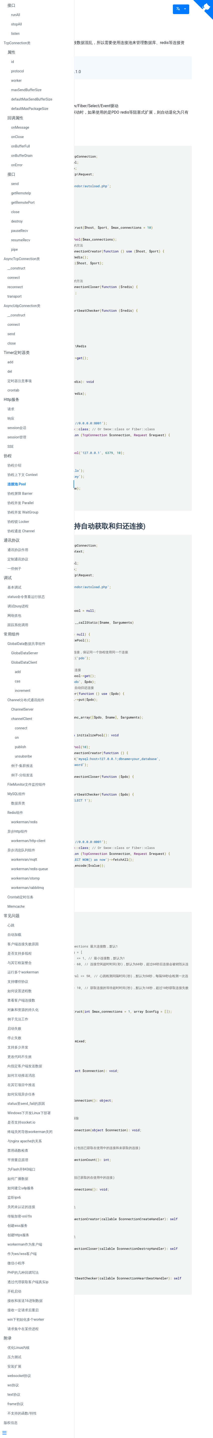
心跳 (10, 925)
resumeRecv (20, 240)
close (15, 212)
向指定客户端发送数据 (24, 1066)
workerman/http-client (28, 841)
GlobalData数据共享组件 (26, 644)
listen (15, 34)
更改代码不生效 (19, 1057)
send (15, 184)
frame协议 (15, 1404)
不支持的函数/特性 (22, 1413)
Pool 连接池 (109, 29)
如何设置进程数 (19, 991)
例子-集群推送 (22, 766)
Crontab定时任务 (20, 897)
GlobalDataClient (24, 662)
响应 (10, 418)
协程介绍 (14, 465)
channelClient (21, 719)
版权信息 (11, 1423)
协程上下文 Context (22, 475)
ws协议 (13, 1385)
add (10, 362)
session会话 (16, 428)
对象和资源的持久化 (23, 1010)
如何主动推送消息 (21, 1075)
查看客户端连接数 (21, 1000)
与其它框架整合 (19, 963)
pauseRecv (19, 231)
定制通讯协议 (17, 559)
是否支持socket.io (21, 1122)
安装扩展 (14, 1366)
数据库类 (18, 803)
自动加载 (14, 935)
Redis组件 (15, 813)
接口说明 (102, 995)
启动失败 (14, 1028)
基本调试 (14, 587)
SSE (10, 447)
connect (13, 278)
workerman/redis (24, 822)
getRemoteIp (21, 193)
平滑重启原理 (17, 1160)
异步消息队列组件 (21, 850)
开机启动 (14, 1291)
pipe (14, 249)
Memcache (16, 906)
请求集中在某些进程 (23, 1329)
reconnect (15, 287)
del (9, 371)
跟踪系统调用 (17, 625)
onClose (17, 137)
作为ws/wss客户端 (22, 1254)
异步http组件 (17, 831)
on (17, 738)
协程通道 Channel (21, 531)
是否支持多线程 (19, 953)
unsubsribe (23, 756)
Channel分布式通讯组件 (25, 700)
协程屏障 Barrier (19, 493)
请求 (10, 409)
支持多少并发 (17, 1047)
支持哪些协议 (17, 982)
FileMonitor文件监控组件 (26, 784)
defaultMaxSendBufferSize (31, 99)
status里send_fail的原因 (26, 1104)
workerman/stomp (25, 878)
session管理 (16, 437)
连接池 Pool (16, 484)
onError (17, 165)
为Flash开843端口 (21, 1169)
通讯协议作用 (17, 550)
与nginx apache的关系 (24, 1141)
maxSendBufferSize (26, 90)
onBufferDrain (21, 156)
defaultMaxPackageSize (29, 109)
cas (17, 681)
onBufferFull (20, 146)
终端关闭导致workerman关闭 (30, 1132)
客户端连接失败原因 (23, 944)
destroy (17, 221)
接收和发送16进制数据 (25, 1301)
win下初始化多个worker (25, 1319)
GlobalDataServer (24, 653)
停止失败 (14, 1038)
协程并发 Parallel (20, 503)
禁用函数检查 (17, 1150)
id (12, 62)
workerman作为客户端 (24, 1244)
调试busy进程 (17, 606)
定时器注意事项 (19, 381)
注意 (95, 95)
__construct (16, 268)
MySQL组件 (16, 794)
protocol (17, 71)
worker (16, 80)
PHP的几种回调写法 (23, 1272)
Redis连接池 (107, 137)
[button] (181, 9)
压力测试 (14, 1357)
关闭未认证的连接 (21, 1207)
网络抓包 (14, 615)
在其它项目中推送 (21, 1085)
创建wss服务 (17, 1226)
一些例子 (14, 569)
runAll (15, 15)
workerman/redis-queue (29, 869)
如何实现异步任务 (21, 1094)
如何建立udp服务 (20, 1188)
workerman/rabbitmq (27, 888)
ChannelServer (22, 709)
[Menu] (35, 1433)
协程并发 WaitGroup (22, 512)
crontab (13, 390)
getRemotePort (23, 203)
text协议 (13, 1395)
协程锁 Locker (18, 522)
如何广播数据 (17, 1179)
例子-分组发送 (22, 775)
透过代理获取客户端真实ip (27, 1282)
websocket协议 (19, 1376)
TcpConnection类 (17, 43)
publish (20, 747)
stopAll (16, 24)
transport (14, 296)
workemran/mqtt (24, 860)
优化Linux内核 (18, 1348)
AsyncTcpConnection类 (22, 259)
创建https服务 (18, 1235)
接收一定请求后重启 (23, 1310)
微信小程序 (16, 1263)
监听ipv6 (14, 1197)
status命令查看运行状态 (26, 597)
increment (22, 691)
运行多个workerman (23, 972)
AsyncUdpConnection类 (22, 306)
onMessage (20, 127)
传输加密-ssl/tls (19, 1216)
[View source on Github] (203, 10)
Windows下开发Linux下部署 (29, 1113)
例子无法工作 (17, 1019)
